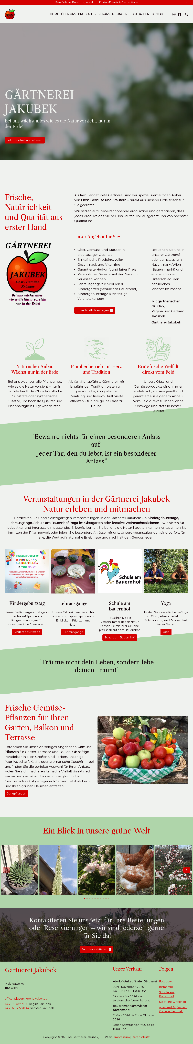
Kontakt (158, 14)
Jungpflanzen (16, 793)
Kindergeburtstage (27, 632)
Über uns (68, 14)
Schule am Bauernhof (120, 637)
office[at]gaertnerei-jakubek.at (26, 998)
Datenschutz (141, 1037)
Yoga (166, 632)
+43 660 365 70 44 (17, 1008)
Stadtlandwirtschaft (172, 1001)
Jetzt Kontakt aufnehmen (24, 140)
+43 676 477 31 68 (16, 1004)
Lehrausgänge (73, 632)
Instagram (166, 987)
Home (54, 14)
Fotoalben (140, 14)
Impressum (122, 1037)
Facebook (166, 981)
